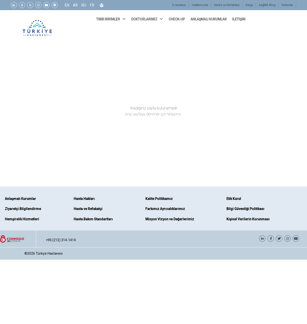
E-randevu (180, 5)
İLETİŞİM (239, 19)
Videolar (287, 5)
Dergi (250, 5)
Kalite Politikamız (159, 199)
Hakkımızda (201, 5)
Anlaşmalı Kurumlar (20, 199)
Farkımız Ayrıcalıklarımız (165, 209)
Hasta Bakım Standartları (93, 219)
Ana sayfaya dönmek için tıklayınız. (153, 114)
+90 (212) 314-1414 (61, 240)
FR (92, 5)
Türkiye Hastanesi (49, 253)
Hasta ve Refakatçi (228, 5)
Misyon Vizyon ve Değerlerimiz (169, 219)
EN (67, 5)
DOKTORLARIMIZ (147, 19)
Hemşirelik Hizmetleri (22, 219)
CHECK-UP (177, 19)
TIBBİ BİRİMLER (111, 19)
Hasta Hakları (84, 199)
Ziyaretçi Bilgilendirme (23, 209)
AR (75, 5)
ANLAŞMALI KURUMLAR (208, 19)
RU (83, 5)
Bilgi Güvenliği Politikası (245, 209)
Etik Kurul (233, 199)
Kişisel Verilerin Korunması (248, 219)
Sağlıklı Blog (268, 5)
